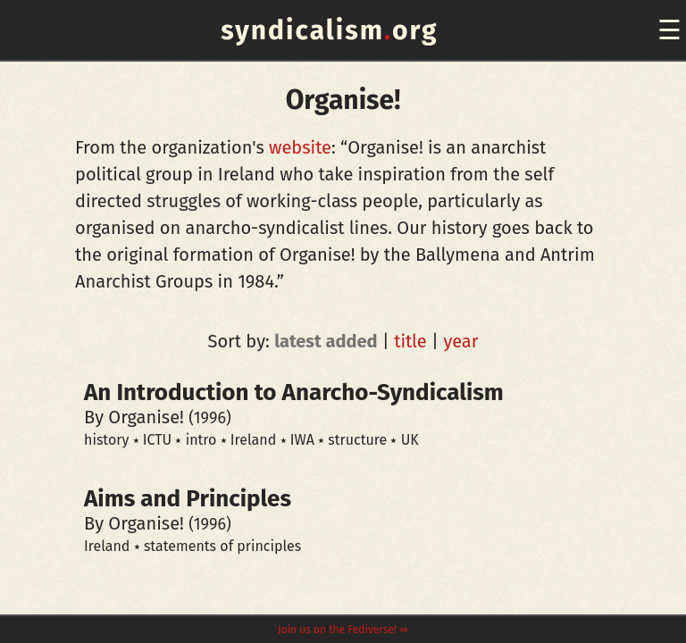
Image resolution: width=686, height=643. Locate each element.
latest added (325, 341)
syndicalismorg (329, 30)
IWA (302, 439)
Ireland (253, 439)
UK (410, 439)
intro (201, 439)
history (106, 439)
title (410, 341)
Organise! (146, 417)
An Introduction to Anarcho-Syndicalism (294, 392)
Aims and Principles (187, 499)
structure (357, 439)
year (460, 341)
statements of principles (222, 546)
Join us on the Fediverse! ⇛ (343, 629)
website (300, 147)
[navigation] (667, 29)
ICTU (157, 439)
